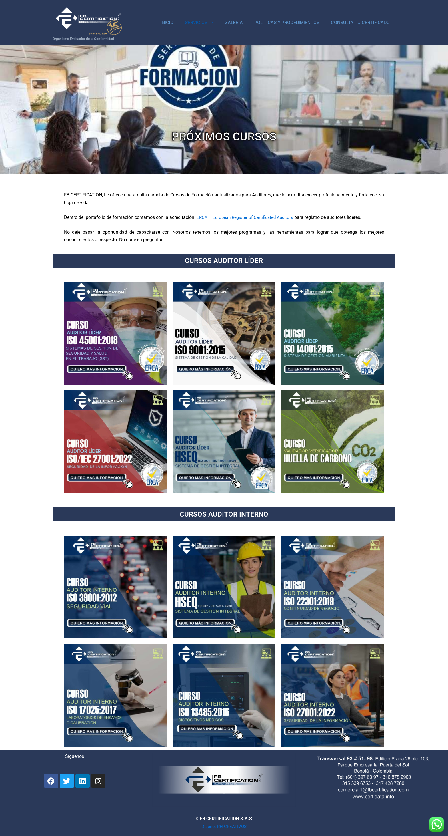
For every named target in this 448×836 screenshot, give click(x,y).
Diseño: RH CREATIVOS (224, 826)
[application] (218, 23)
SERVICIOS (207, 23)
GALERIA (239, 23)
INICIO (177, 23)
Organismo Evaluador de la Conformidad (83, 39)
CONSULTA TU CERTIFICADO (361, 23)
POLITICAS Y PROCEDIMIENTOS (290, 23)
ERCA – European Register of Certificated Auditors (247, 217)
